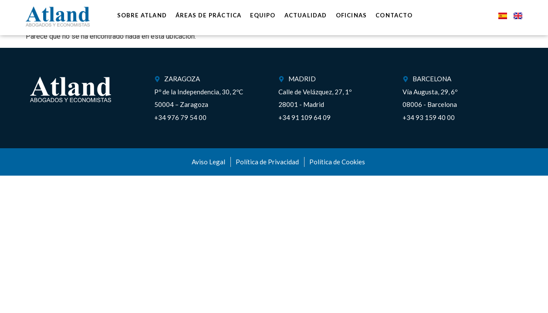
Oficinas (351, 15)
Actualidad (305, 15)
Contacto (394, 15)
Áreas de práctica (208, 15)
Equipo (262, 15)
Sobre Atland (142, 15)
